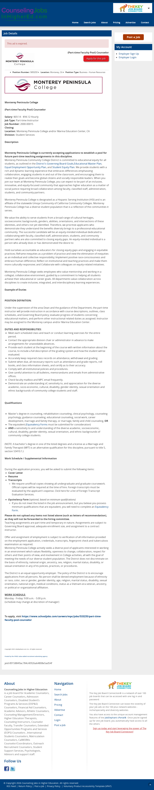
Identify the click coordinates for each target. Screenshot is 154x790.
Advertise (131, 22)
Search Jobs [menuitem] (61, 694)
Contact (145, 22)
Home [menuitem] (57, 689)
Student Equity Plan (63, 167)
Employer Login (127, 57)
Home (75, 22)
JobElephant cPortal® (115, 717)
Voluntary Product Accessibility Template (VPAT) (87, 786)
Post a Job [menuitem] (60, 725)
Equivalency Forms (37, 424)
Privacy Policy (54, 786)
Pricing (116, 22)
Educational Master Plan (88, 163)
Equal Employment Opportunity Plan (25, 167)
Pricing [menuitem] (58, 704)
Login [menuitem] (57, 720)
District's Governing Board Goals (54, 163)
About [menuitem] (57, 699)
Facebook (6, 768)
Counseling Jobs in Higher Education (40, 783)
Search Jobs (90, 22)
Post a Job (133, 37)
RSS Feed (11, 786)
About (104, 22)
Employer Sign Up (129, 53)
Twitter (12, 768)
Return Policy (25, 786)
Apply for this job (96, 58)
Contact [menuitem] (58, 715)
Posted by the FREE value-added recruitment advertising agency (26, 656)
